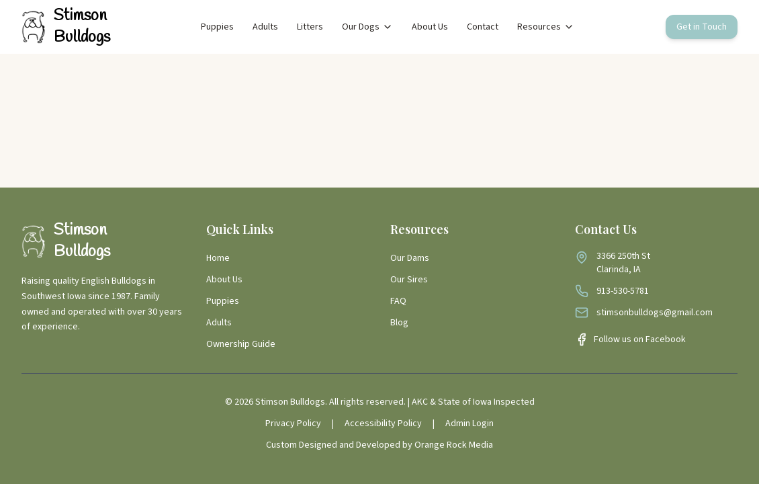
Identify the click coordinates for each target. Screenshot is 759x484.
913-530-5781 (622, 291)
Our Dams (409, 258)
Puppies (217, 27)
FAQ (398, 301)
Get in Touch (701, 27)
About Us (430, 27)
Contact (482, 27)
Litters (310, 27)
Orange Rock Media (453, 445)
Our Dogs (367, 27)
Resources (545, 27)
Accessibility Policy (383, 423)
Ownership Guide (240, 344)
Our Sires (409, 279)
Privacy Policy (293, 423)
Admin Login (469, 423)
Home (218, 258)
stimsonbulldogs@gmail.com (654, 312)
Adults (265, 27)
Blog (399, 322)
